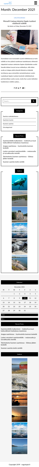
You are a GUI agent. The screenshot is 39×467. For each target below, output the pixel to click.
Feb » (3, 319)
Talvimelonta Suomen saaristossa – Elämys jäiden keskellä (18, 157)
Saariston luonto (8, 120)
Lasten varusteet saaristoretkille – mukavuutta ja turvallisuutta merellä (19, 152)
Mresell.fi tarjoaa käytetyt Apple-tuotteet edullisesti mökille (19, 22)
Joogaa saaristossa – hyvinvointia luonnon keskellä (18, 147)
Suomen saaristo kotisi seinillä (13, 162)
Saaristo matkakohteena (10, 116)
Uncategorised (19, 18)
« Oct (3, 315)
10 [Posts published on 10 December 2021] (25, 298)
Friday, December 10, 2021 (23, 26)
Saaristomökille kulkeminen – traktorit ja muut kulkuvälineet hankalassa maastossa (19, 142)
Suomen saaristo (8, 124)
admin (11, 26)
